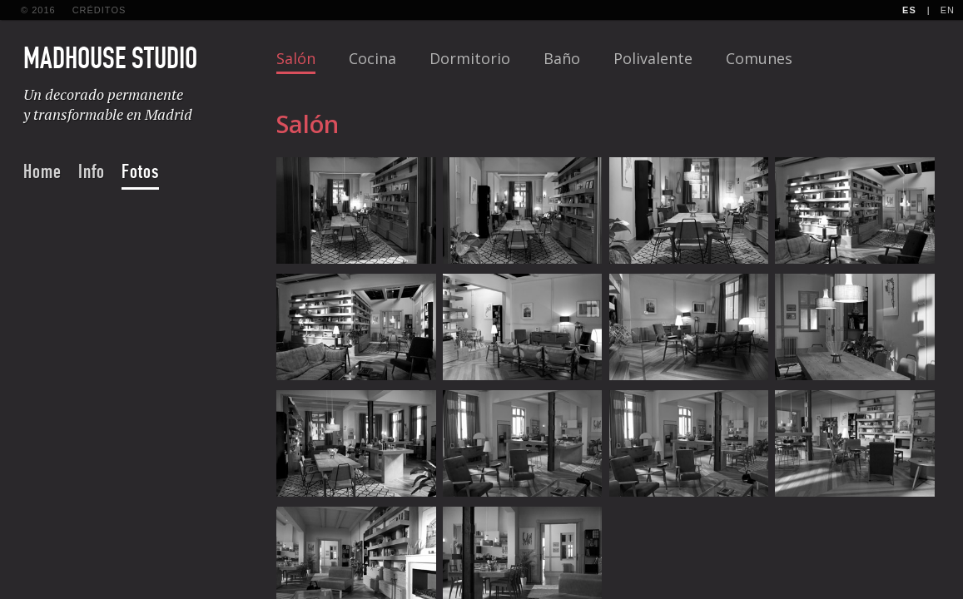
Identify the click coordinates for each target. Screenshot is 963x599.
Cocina (372, 58)
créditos (99, 10)
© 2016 (38, 10)
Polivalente (652, 58)
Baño (562, 58)
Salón (295, 58)
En (948, 10)
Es (909, 10)
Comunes (759, 58)
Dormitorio (469, 58)
